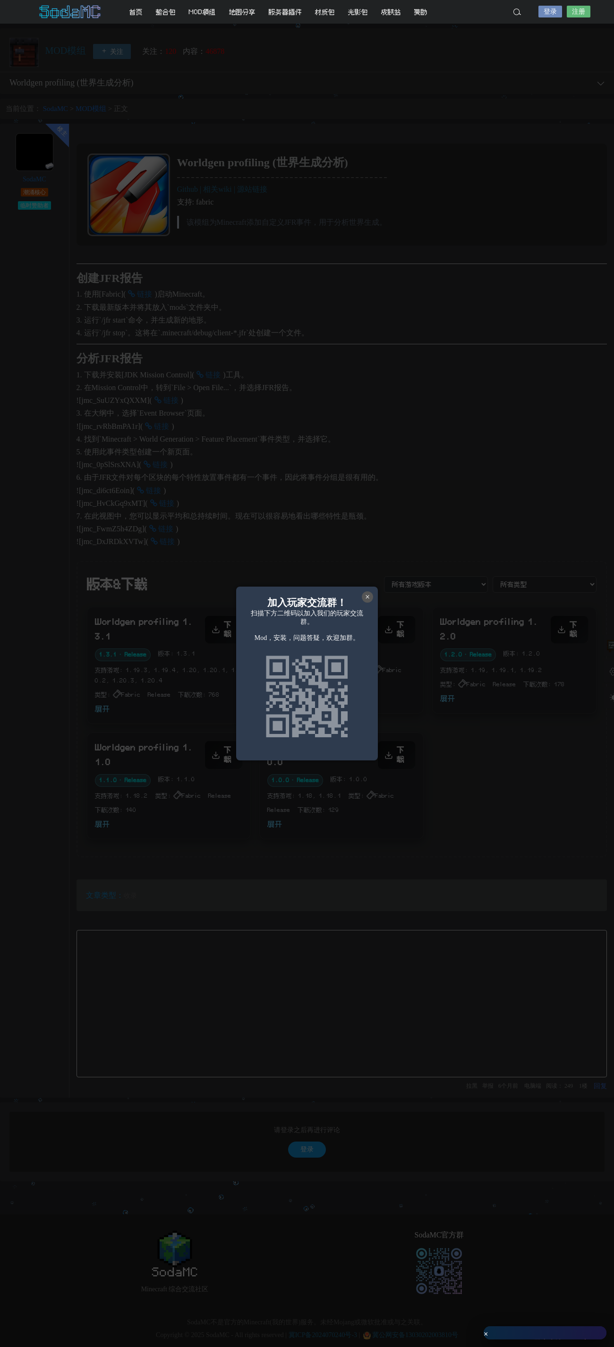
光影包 (358, 12)
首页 (136, 12)
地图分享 (242, 12)
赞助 (420, 12)
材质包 (325, 12)
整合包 (166, 12)
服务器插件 (285, 12)
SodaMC (71, 12)
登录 (550, 11)
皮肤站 (391, 12)
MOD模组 (202, 12)
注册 (578, 11)
